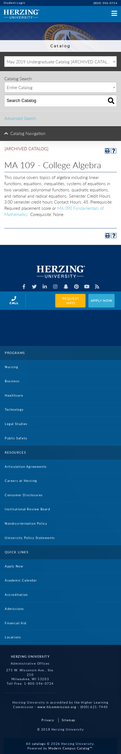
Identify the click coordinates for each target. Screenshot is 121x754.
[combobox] (60, 61)
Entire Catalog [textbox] (19, 87)
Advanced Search (20, 118)
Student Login (14, 3)
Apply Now (101, 300)
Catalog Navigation (27, 133)
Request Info (71, 300)
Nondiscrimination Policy (26, 523)
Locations (13, 637)
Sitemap (68, 720)
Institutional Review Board (27, 509)
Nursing (11, 367)
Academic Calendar (21, 580)
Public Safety (16, 438)
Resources (15, 452)
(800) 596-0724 (105, 3)
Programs (15, 353)
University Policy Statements (30, 538)
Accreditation (16, 595)
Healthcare (14, 395)
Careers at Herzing (21, 481)
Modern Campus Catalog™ (70, 748)
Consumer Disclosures (24, 495)
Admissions (14, 609)
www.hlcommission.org (56, 707)
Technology (14, 409)
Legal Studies (16, 424)
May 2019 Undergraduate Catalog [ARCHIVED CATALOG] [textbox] (61, 61)
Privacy (47, 720)
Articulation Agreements (26, 467)
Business (12, 381)
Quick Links (17, 552)
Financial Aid (15, 623)
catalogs (39, 744)
